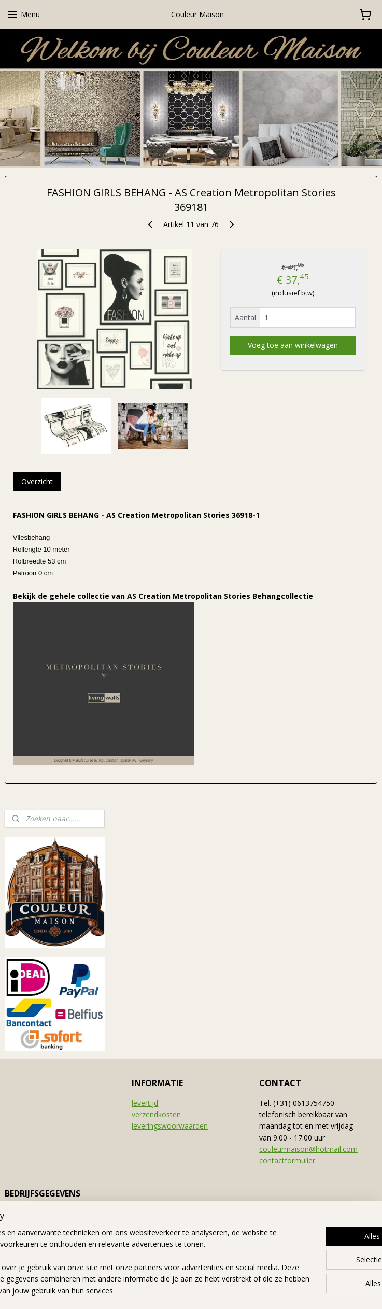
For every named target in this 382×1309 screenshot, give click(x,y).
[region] (122, 1250)
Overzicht (37, 481)
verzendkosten (156, 1114)
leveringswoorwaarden (170, 1126)
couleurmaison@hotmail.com (308, 1149)
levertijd (145, 1103)
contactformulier (287, 1160)
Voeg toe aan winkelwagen (293, 345)
